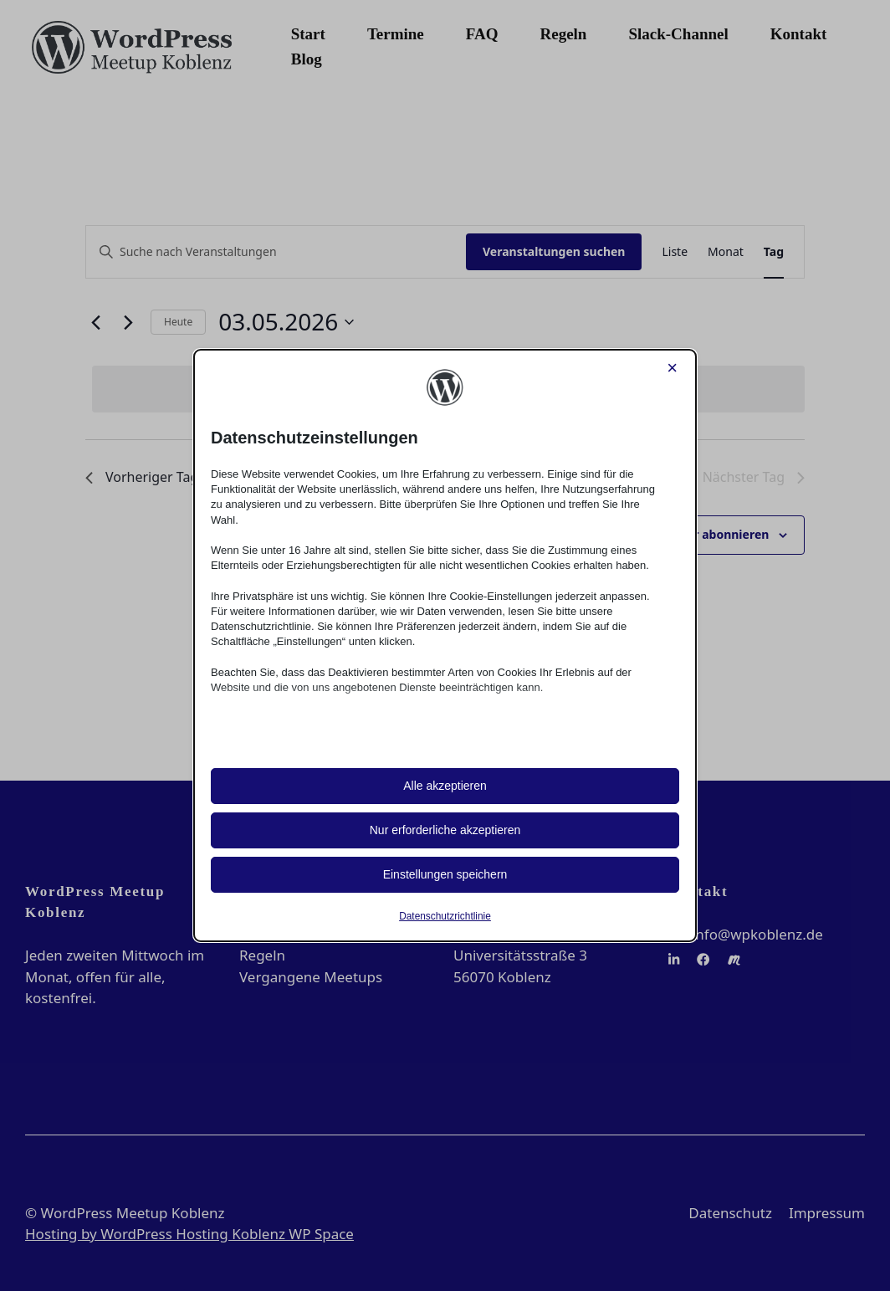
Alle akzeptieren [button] (445, 785)
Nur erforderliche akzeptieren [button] (445, 830)
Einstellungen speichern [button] (445, 874)
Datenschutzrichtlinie (445, 916)
